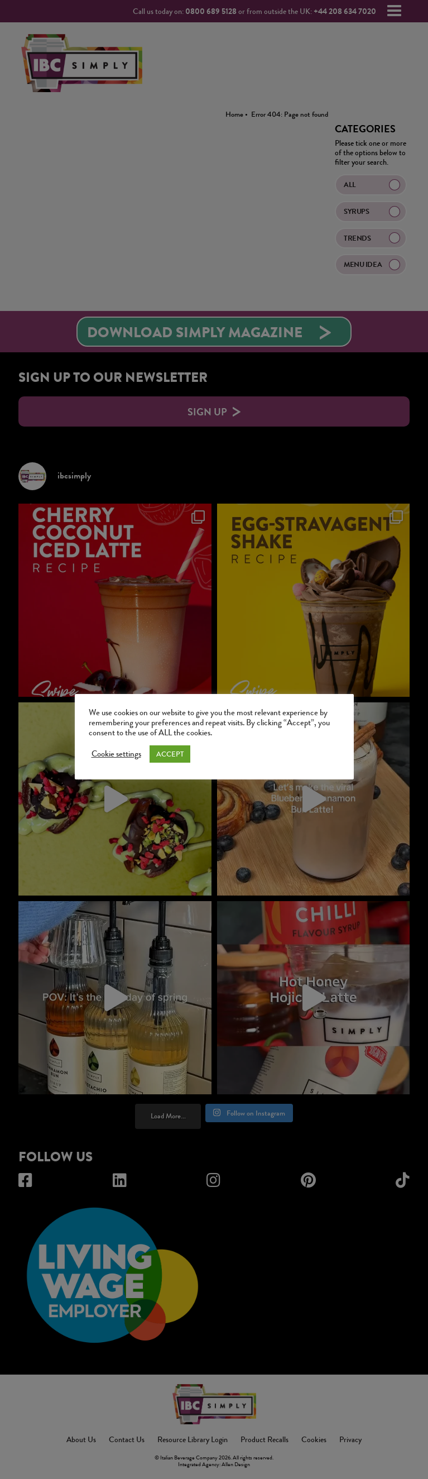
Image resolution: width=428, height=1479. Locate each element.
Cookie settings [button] (116, 754)
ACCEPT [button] (170, 754)
